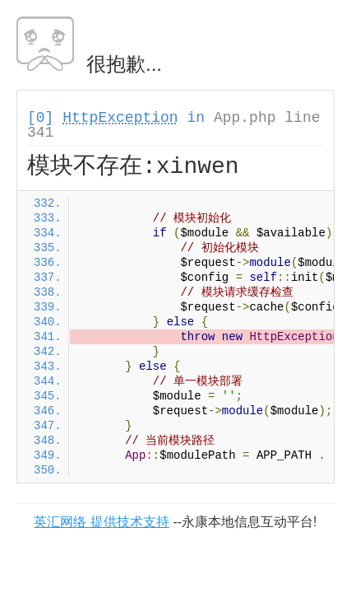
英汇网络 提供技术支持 (101, 522)
